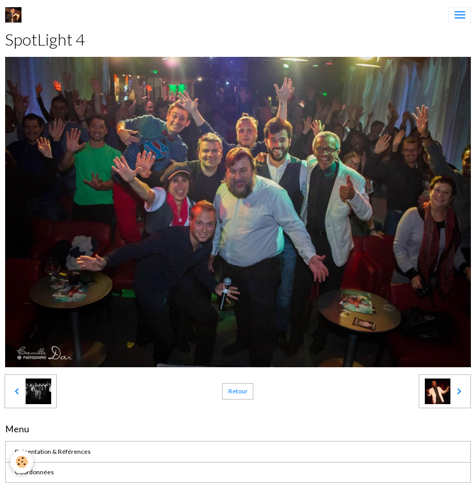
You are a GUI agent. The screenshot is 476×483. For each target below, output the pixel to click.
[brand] (15, 15)
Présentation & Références (53, 451)
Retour (238, 391)
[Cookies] (21, 461)
